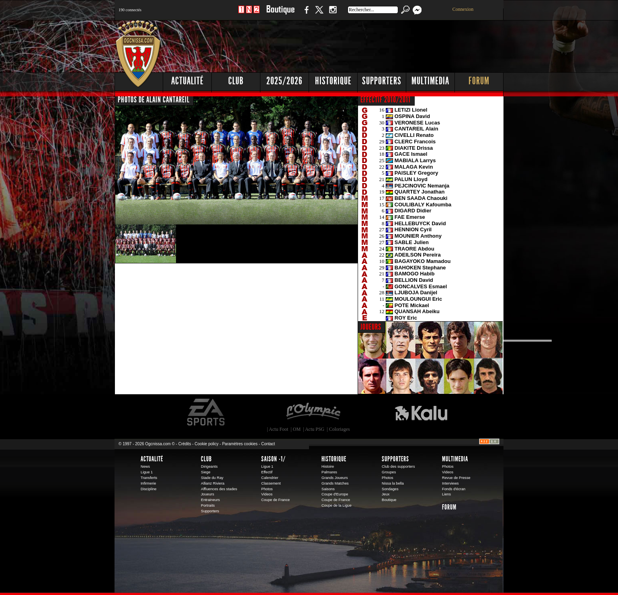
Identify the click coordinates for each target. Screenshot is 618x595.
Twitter (319, 14)
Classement (271, 483)
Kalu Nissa (421, 412)
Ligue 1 (147, 472)
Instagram (333, 14)
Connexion (463, 9)
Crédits (184, 444)
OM (297, 429)
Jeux (385, 494)
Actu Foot (278, 429)
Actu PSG (314, 429)
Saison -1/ (273, 459)
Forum (479, 81)
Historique (333, 81)
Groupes (389, 472)
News (145, 467)
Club (236, 81)
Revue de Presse (456, 478)
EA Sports (206, 412)
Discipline (148, 489)
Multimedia (430, 81)
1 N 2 (249, 14)
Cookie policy (206, 444)
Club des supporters (398, 467)
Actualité (187, 81)
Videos (266, 494)
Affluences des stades (219, 489)
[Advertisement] (357, 44)
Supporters (381, 81)
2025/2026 (284, 81)
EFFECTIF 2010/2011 (385, 99)
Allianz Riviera (212, 483)
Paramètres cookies (240, 444)
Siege (206, 472)
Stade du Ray (212, 478)
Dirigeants (209, 467)
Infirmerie (148, 483)
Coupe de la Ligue (336, 505)
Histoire (327, 467)
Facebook (305, 14)
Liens (446, 494)
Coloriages (339, 429)
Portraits (208, 505)
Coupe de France (275, 500)
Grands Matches (335, 483)
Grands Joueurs (334, 478)
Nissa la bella (393, 483)
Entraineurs (210, 500)
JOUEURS (370, 327)
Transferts (149, 478)
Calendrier (269, 478)
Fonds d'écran (453, 489)
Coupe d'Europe (334, 494)
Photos (267, 489)
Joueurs (207, 494)
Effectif (266, 472)
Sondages (390, 489)
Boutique (280, 14)
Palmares (329, 472)
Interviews (450, 483)
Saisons (328, 489)
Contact (268, 444)
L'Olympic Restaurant (313, 412)
